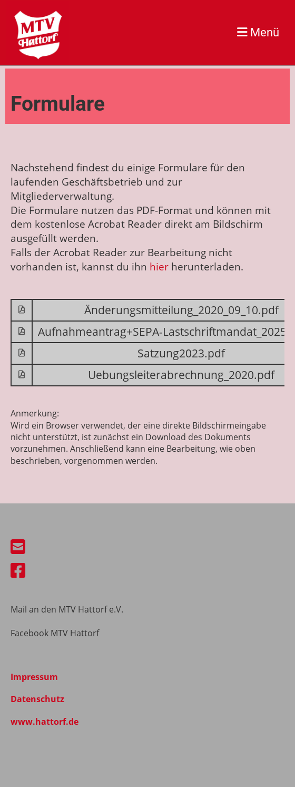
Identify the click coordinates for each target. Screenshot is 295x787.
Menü (258, 32)
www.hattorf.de (44, 721)
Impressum (34, 677)
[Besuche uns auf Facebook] (18, 570)
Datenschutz (37, 699)
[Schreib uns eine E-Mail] (18, 546)
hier (159, 266)
